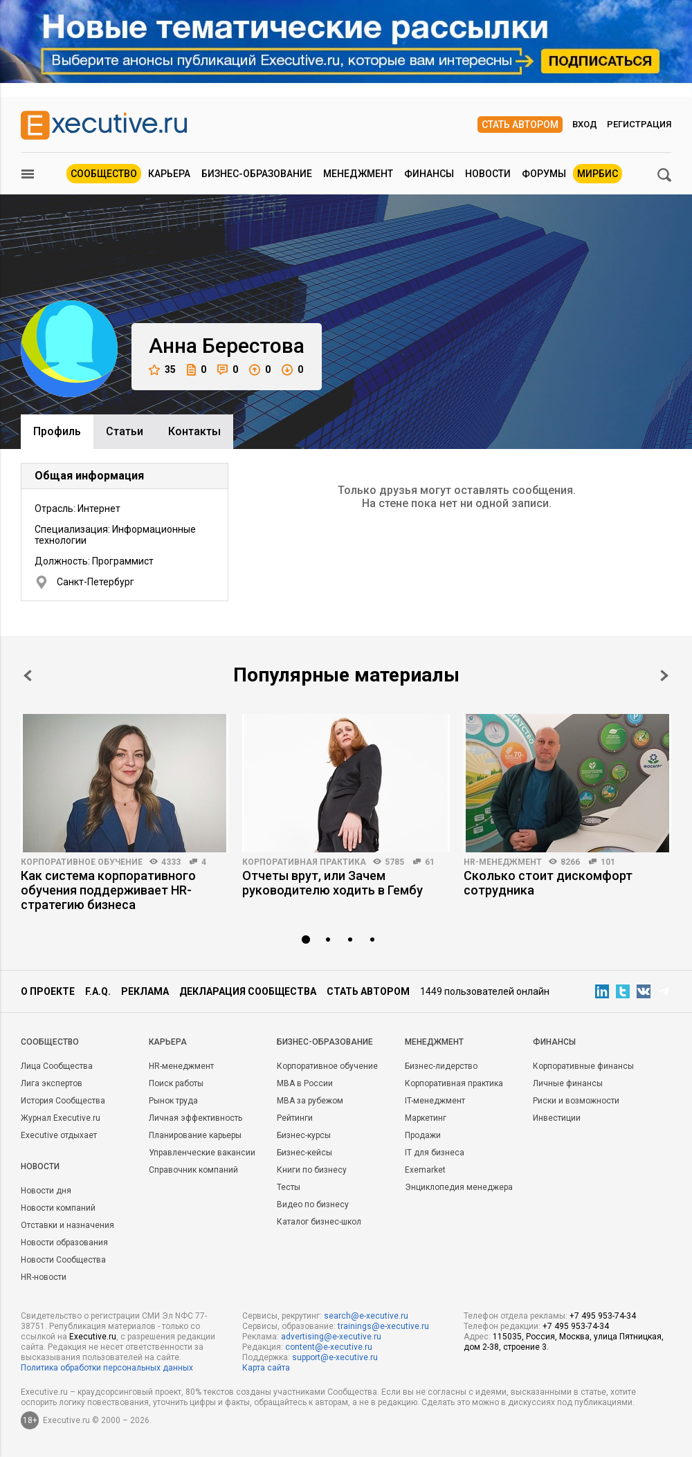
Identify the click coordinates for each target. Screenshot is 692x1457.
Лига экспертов (51, 1083)
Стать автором (520, 124)
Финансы (429, 173)
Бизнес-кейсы (304, 1152)
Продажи (423, 1135)
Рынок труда (173, 1101)
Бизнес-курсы (304, 1135)
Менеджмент (358, 173)
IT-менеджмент (435, 1101)
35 (162, 369)
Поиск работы (176, 1083)
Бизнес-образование (256, 173)
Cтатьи (124, 431)
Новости (488, 173)
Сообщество (104, 173)
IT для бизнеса (434, 1152)
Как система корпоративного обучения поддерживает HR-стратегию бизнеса (108, 890)
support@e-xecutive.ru (335, 1357)
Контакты (194, 431)
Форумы (544, 173)
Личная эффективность (195, 1118)
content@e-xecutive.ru (328, 1347)
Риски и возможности (576, 1101)
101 (608, 862)
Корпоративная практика (304, 862)
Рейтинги (295, 1118)
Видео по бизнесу (313, 1204)
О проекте (48, 991)
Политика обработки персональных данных (107, 1368)
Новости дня (46, 1190)
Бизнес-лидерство (441, 1066)
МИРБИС (597, 173)
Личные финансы (568, 1083)
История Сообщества (63, 1101)
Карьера (169, 173)
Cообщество (50, 1042)
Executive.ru (92, 1336)
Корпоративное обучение (82, 862)
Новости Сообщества (63, 1260)
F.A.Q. (98, 991)
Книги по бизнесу (312, 1170)
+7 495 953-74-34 (603, 1316)
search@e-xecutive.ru (366, 1316)
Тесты (288, 1187)
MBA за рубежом (310, 1101)
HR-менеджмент (503, 862)
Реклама (145, 991)
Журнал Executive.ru (60, 1118)
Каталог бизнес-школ (319, 1222)
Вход (584, 124)
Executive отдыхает (59, 1135)
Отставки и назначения (67, 1225)
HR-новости (43, 1277)
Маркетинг (425, 1118)
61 (430, 862)
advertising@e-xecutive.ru (331, 1336)
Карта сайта (266, 1368)
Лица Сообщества (57, 1066)
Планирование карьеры (195, 1135)
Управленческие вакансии (202, 1152)
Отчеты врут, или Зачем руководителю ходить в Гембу (332, 882)
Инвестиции (557, 1118)
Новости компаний (58, 1208)
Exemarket (425, 1170)
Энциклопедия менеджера (459, 1187)
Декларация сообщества (247, 991)
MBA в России (305, 1083)
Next (664, 675)
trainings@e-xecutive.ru (383, 1326)
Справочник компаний (193, 1170)
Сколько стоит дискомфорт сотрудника (548, 882)
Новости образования (64, 1242)
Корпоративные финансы (583, 1066)
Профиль (57, 431)
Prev (28, 675)
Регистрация (639, 124)
